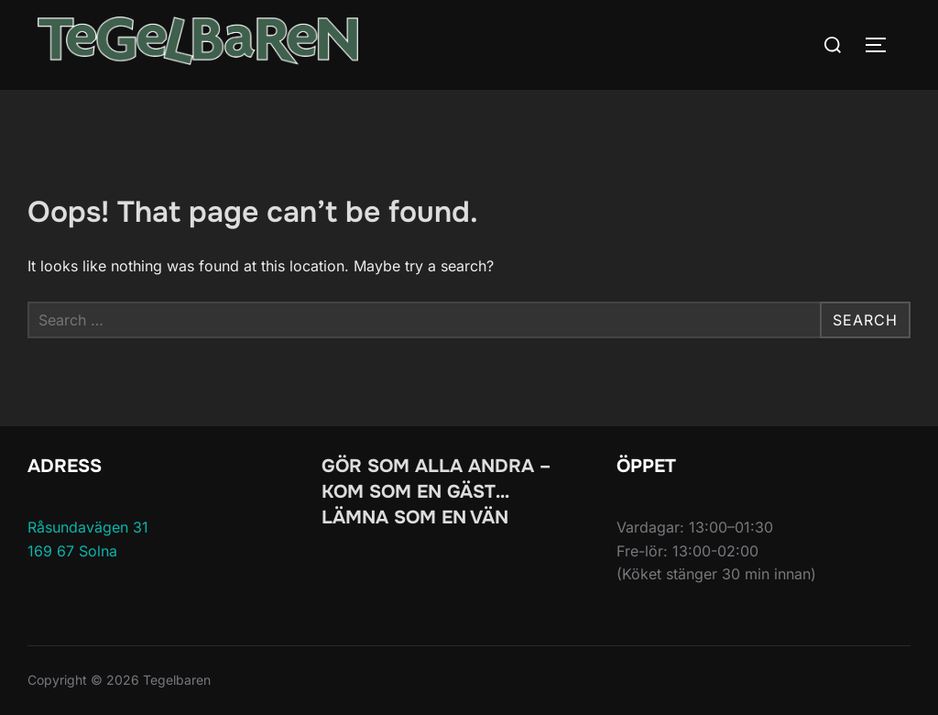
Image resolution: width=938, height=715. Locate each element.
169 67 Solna (72, 551)
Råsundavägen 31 (87, 527)
